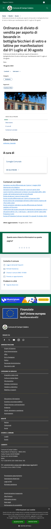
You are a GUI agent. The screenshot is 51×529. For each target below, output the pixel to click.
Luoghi (6, 436)
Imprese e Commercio (11, 384)
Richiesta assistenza (10, 484)
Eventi (6, 439)
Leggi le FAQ (8, 481)
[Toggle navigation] (4, 8)
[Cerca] (47, 8)
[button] (25, 526)
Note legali (7, 502)
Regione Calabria (8, 2)
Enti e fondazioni (9, 357)
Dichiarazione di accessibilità (13, 505)
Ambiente (7, 407)
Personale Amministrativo (12, 363)
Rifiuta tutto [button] (33, 521)
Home (4, 16)
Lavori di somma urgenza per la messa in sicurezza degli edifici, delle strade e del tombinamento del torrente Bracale (24, 193)
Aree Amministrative (10, 351)
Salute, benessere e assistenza (13, 410)
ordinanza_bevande (9, 143)
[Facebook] (4, 340)
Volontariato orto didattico (11, 187)
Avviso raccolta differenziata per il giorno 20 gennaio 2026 (21, 198)
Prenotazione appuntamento (13, 476)
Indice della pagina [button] (11, 117)
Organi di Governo (9, 348)
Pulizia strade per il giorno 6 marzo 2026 (16, 196)
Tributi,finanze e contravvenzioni (14, 404)
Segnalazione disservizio (11, 478)
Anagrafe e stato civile (11, 375)
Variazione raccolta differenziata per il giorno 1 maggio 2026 (22, 185)
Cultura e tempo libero (11, 378)
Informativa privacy (10, 499)
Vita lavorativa (8, 381)
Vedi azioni (17, 71)
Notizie (6, 422)
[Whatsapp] (23, 340)
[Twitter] (9, 340)
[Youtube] (14, 340)
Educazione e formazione (12, 399)
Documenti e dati (9, 366)
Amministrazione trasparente (13, 493)
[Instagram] (18, 340)
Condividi (7, 71)
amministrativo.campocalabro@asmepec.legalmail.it (20, 465)
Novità (10, 16)
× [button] (49, 509)
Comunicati (7, 425)
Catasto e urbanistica (10, 387)
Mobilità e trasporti (10, 390)
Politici (6, 360)
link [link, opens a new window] (43, 518)
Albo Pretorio (8, 496)
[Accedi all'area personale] (44, 2)
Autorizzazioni (8, 413)
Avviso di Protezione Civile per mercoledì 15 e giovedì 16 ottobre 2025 (25, 216)
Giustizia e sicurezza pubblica (13, 402)
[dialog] (25, 518)
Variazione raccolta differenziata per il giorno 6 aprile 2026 (21, 189)
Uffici (5, 354)
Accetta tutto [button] (18, 522)
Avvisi (17, 16)
